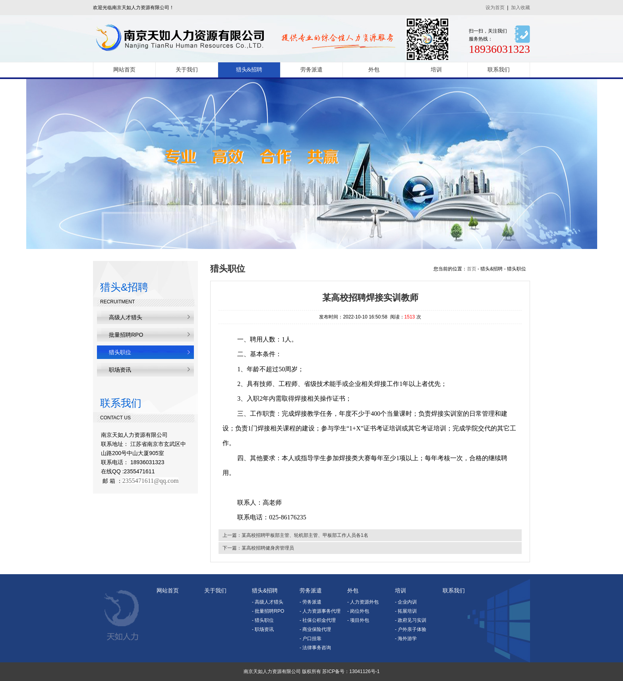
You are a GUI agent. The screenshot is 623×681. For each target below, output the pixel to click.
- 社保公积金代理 (318, 620)
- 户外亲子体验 (410, 629)
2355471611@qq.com (150, 480)
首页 (471, 269)
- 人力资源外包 (363, 602)
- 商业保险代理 (315, 629)
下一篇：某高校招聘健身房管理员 (258, 548)
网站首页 (124, 70)
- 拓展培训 (406, 611)
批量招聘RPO (126, 335)
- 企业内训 (406, 602)
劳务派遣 (311, 70)
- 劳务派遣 (310, 602)
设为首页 (495, 7)
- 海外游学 (406, 638)
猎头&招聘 (249, 70)
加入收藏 (520, 7)
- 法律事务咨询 (315, 647)
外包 (373, 70)
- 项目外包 (358, 620)
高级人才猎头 (125, 317)
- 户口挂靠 (310, 638)
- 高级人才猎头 (267, 602)
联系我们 (499, 70)
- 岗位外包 (358, 611)
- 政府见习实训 (410, 620)
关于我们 (187, 70)
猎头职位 (120, 352)
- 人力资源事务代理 (320, 611)
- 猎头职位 (263, 620)
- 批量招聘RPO (268, 611)
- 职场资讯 (263, 629)
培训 (436, 70)
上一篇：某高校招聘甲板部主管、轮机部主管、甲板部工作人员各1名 (295, 535)
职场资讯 (120, 370)
